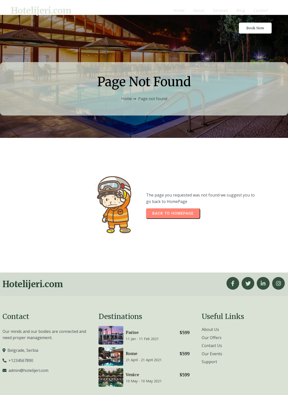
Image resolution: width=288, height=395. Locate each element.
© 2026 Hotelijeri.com (266, 384)
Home (126, 83)
